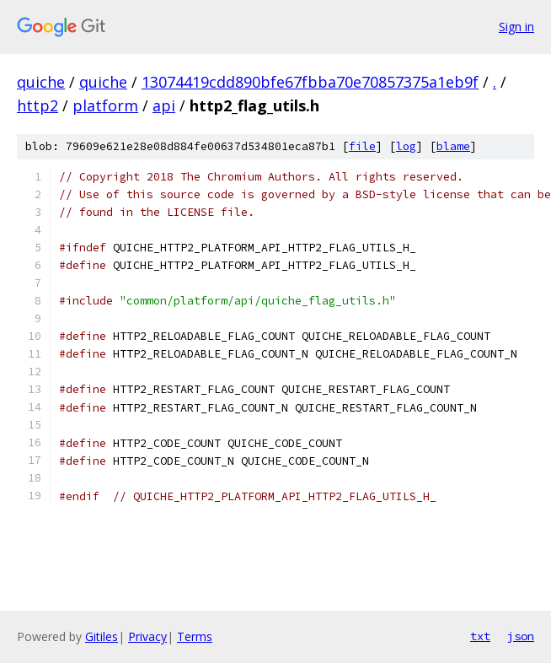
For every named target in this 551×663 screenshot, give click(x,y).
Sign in (516, 27)
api (163, 105)
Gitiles (101, 636)
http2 (37, 105)
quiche (41, 82)
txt (480, 636)
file (362, 146)
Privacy (147, 636)
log (406, 146)
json (520, 636)
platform (105, 105)
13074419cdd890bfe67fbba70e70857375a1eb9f (310, 82)
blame (453, 146)
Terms (194, 636)
